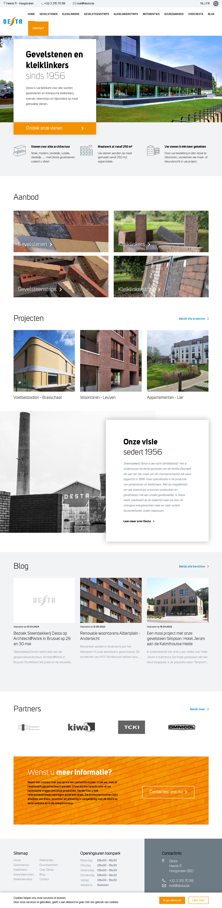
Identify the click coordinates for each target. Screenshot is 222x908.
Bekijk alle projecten (194, 318)
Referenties (47, 860)
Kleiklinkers (20, 869)
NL (202, 3)
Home (17, 860)
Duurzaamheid (49, 865)
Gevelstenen (21, 865)
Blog (42, 874)
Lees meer (198, 900)
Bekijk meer (199, 709)
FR (208, 3)
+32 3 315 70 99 (52, 3)
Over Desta (46, 869)
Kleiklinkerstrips (23, 879)
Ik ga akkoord (172, 900)
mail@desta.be (82, 3)
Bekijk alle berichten (194, 566)
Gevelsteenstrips (24, 874)
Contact (44, 879)
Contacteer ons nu (168, 792)
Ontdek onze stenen (54, 128)
